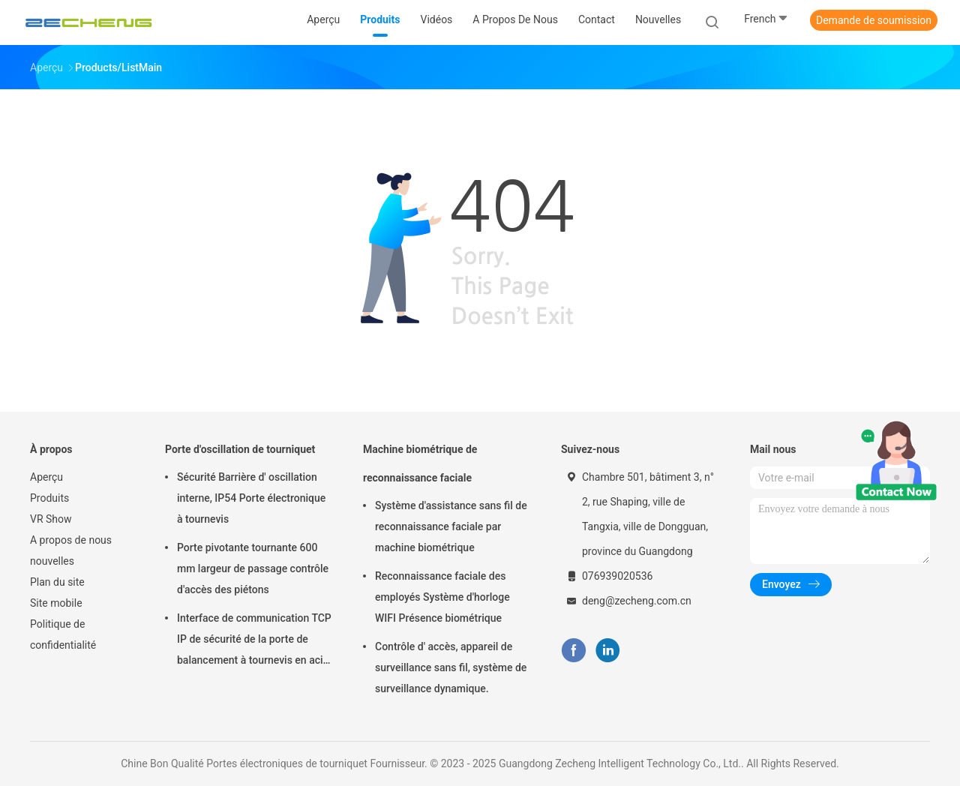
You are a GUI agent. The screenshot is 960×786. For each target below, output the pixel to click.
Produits (49, 498)
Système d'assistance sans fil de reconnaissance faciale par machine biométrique (451, 527)
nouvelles (52, 561)
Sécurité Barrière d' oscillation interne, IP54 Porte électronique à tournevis (251, 498)
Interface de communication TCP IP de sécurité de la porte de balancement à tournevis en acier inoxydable (254, 641)
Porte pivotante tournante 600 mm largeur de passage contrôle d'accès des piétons (252, 569)
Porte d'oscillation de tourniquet (240, 449)
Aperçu (46, 477)
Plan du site (57, 582)
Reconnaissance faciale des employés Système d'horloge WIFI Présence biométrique (442, 597)
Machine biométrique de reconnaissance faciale (420, 463)
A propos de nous (71, 540)
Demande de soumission (874, 20)
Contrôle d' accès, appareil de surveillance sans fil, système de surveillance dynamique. (450, 667)
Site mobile (56, 603)
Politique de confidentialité (63, 634)
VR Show (51, 519)
